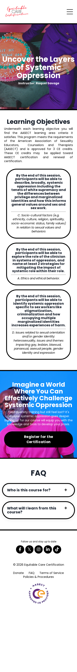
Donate (18, 573)
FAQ (31, 573)
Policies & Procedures (38, 577)
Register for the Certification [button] (38, 439)
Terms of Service (51, 573)
